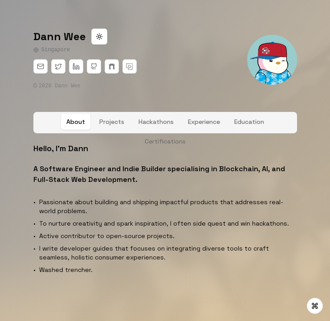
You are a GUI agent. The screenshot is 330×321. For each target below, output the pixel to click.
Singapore (51, 50)
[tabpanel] (165, 210)
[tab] (75, 122)
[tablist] (165, 122)
